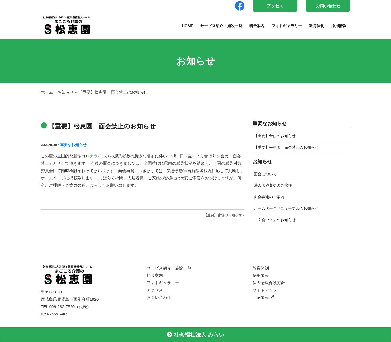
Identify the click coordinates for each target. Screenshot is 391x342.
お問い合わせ (328, 6)
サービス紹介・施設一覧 (221, 26)
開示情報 (263, 297)
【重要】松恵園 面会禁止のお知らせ (286, 147)
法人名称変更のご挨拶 (273, 185)
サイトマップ (265, 290)
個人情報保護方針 (269, 282)
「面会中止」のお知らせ (275, 220)
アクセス (275, 6)
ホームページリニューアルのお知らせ (286, 208)
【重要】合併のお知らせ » (224, 214)
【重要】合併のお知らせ (275, 136)
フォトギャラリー (287, 26)
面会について (265, 174)
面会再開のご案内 (269, 197)
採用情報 (338, 26)
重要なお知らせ (73, 145)
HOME (187, 26)
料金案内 (256, 26)
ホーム (47, 92)
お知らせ (66, 92)
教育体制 (316, 26)
